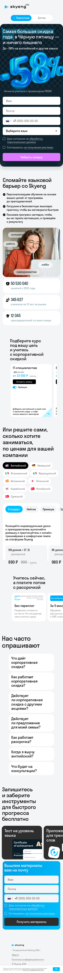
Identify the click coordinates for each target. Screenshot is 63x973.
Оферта (15, 955)
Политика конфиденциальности (28, 959)
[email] (31, 111)
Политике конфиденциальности (33, 970)
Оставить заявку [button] (24, 381)
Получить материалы (31, 922)
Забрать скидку (31, 157)
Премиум (22, 387)
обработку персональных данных (25, 140)
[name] (31, 101)
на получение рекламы (38, 147)
